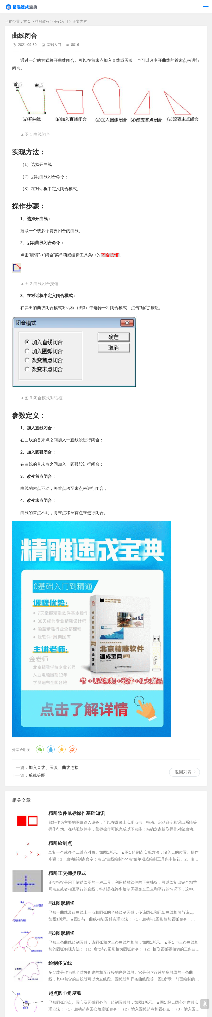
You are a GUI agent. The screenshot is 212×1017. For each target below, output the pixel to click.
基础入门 (61, 21)
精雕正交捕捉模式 (67, 873)
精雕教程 (42, 21)
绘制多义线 (60, 963)
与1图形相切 (61, 903)
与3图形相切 (61, 933)
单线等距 (37, 775)
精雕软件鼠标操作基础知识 (76, 813)
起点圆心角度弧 (64, 993)
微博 (73, 749)
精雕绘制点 (60, 843)
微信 (40, 749)
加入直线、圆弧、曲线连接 (54, 767)
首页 (27, 21)
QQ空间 (62, 749)
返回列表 (183, 772)
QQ (51, 749)
